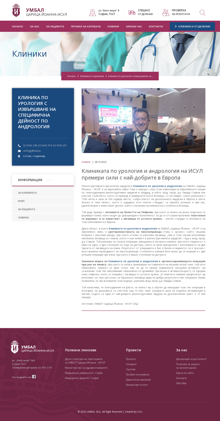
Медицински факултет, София (81, 378)
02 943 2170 (45, 367)
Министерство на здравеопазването (86, 367)
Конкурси (131, 364)
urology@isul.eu (32, 150)
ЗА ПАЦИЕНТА (26, 209)
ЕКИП (21, 201)
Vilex (139, 411)
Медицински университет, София (84, 373)
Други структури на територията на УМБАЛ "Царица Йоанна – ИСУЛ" (85, 360)
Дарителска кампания (138, 379)
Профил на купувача (86, 26)
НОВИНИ (23, 217)
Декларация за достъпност (191, 359)
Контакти (156, 26)
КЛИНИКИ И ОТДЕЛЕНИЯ (192, 26)
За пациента (55, 26)
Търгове (131, 369)
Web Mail (181, 383)
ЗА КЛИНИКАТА (27, 192)
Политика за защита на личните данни (187, 365)
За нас (34, 26)
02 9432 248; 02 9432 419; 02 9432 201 (45, 145)
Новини (113, 26)
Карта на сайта (185, 373)
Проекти (131, 359)
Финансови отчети (137, 384)
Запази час (134, 26)
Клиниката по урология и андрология (157, 186)
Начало (17, 26)
